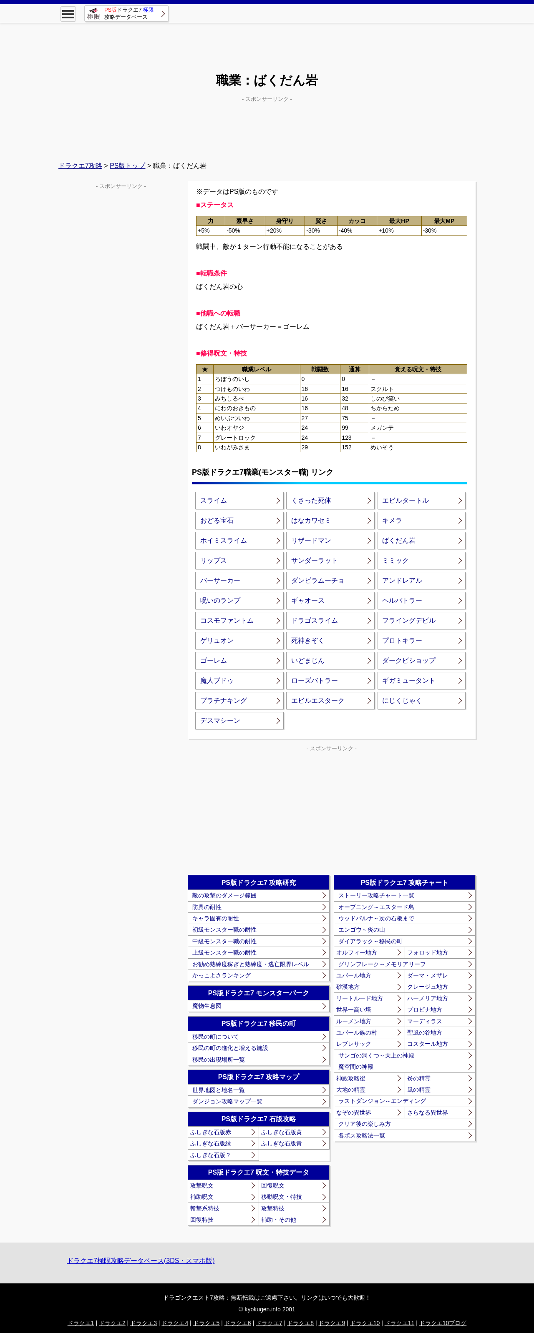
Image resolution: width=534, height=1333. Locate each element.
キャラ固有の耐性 (215, 918)
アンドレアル (402, 580)
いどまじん (308, 660)
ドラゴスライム (314, 620)
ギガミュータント (409, 680)
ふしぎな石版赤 (210, 1132)
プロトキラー (402, 640)
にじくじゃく (402, 700)
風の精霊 (419, 1089)
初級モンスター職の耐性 (224, 929)
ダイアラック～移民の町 (370, 941)
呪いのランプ (220, 600)
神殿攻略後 (350, 1078)
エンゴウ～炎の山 (361, 929)
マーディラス (424, 1021)
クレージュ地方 (427, 986)
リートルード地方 (359, 998)
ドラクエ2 (112, 1323)
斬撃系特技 (204, 1208)
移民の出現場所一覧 (218, 1059)
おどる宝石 (217, 520)
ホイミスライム (223, 540)
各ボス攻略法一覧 (361, 1135)
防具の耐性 (207, 907)
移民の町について (215, 1036)
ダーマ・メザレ (427, 975)
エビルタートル (405, 500)
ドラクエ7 (269, 1323)
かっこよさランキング (221, 975)
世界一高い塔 (353, 1009)
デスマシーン (220, 720)
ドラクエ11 (400, 1323)
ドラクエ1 (81, 1323)
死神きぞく (308, 640)
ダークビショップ (409, 660)
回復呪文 (273, 1185)
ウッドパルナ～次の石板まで (376, 918)
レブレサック (353, 1043)
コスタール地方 (427, 1043)
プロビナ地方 (424, 1009)
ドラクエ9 (331, 1323)
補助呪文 (202, 1196)
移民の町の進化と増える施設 (230, 1048)
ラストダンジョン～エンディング (382, 1100)
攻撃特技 (273, 1208)
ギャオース (308, 600)
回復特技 (202, 1219)
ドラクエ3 (143, 1323)
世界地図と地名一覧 (218, 1090)
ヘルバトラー (402, 600)
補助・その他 (278, 1219)
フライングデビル (409, 620)
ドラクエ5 (206, 1323)
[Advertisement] (267, 41)
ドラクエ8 (300, 1323)
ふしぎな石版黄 (281, 1132)
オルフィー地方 (356, 952)
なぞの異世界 (353, 1112)
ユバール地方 (353, 975)
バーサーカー (220, 580)
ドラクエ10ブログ (443, 1323)
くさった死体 (311, 500)
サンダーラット (314, 560)
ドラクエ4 (174, 1323)
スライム (213, 500)
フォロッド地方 (427, 952)
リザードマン (311, 540)
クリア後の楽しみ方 (364, 1123)
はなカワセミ (311, 520)
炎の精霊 (419, 1078)
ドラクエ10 (365, 1323)
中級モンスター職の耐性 (224, 941)
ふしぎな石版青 (281, 1143)
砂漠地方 (348, 986)
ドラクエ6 (237, 1323)
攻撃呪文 (202, 1185)
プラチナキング (223, 700)
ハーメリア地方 (427, 998)
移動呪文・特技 (281, 1196)
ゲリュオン (217, 640)
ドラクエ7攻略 (80, 165)
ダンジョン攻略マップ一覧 (227, 1101)
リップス (213, 560)
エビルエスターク (318, 700)
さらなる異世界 (427, 1112)
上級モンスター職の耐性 (224, 952)
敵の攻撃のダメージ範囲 (224, 895)
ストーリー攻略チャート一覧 (376, 895)
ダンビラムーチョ (318, 580)
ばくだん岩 (399, 540)
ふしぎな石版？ (210, 1155)
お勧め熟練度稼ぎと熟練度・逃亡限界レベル (250, 964)
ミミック (395, 560)
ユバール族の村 (356, 1032)
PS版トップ (127, 165)
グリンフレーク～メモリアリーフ (382, 964)
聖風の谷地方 (424, 1032)
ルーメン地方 (353, 1021)
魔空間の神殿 (355, 1066)
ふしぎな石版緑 (210, 1143)
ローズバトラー (314, 680)
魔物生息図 (207, 1005)
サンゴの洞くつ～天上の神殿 (376, 1055)
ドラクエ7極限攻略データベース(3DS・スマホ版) (141, 1260)
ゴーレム (213, 660)
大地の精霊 (350, 1089)
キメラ (392, 520)
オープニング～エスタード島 (376, 907)
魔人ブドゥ (217, 680)
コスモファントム (227, 620)
